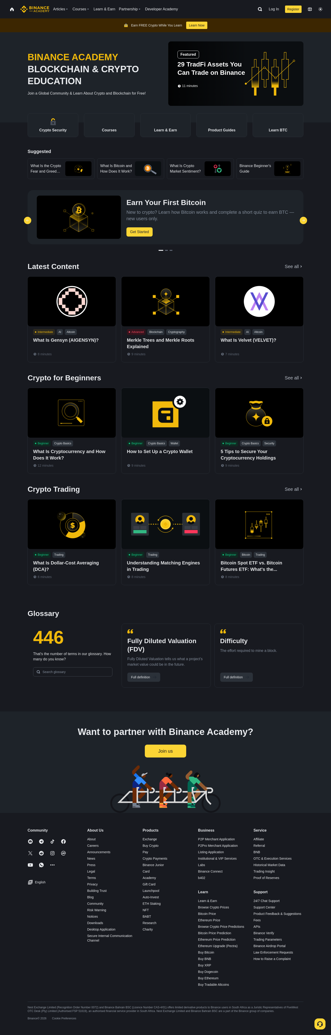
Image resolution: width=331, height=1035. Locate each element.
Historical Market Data (269, 865)
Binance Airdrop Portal (269, 946)
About (91, 839)
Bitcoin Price (207, 914)
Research (149, 923)
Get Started (139, 232)
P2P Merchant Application (216, 839)
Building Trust (97, 891)
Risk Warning (96, 910)
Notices (92, 916)
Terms (91, 878)
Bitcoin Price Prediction (214, 933)
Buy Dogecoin (208, 972)
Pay (145, 852)
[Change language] (309, 9)
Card (146, 871)
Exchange (150, 839)
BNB (257, 852)
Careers (93, 845)
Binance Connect (210, 871)
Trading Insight (264, 871)
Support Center (264, 907)
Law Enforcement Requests (273, 952)
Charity (148, 929)
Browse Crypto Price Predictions (221, 926)
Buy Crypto (150, 845)
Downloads (95, 923)
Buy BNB (204, 959)
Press (91, 865)
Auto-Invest (151, 897)
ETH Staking (152, 903)
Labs (201, 865)
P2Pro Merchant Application (218, 845)
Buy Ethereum (208, 978)
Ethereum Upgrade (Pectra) (218, 946)
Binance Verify (264, 933)
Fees (257, 920)
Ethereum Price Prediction (217, 939)
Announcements (98, 852)
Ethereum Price (209, 920)
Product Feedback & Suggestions (277, 914)
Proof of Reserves (266, 878)
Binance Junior (153, 865)
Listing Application (211, 852)
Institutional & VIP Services (217, 858)
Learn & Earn (207, 901)
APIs (257, 926)
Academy (149, 878)
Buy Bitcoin (206, 952)
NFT (146, 910)
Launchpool (151, 891)
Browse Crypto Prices (213, 907)
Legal (91, 871)
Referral (259, 845)
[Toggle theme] (320, 9)
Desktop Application (101, 929)
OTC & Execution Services (273, 858)
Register (293, 9)
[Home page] (34, 9)
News (91, 858)
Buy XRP (204, 965)
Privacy (92, 884)
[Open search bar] (258, 9)
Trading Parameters (268, 939)
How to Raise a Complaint (272, 959)
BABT (147, 916)
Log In (274, 9)
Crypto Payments (155, 858)
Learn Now (197, 25)
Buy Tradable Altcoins (213, 984)
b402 (201, 878)
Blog (90, 897)
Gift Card (149, 884)
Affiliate (259, 839)
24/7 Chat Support (267, 901)
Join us (165, 751)
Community (95, 903)
